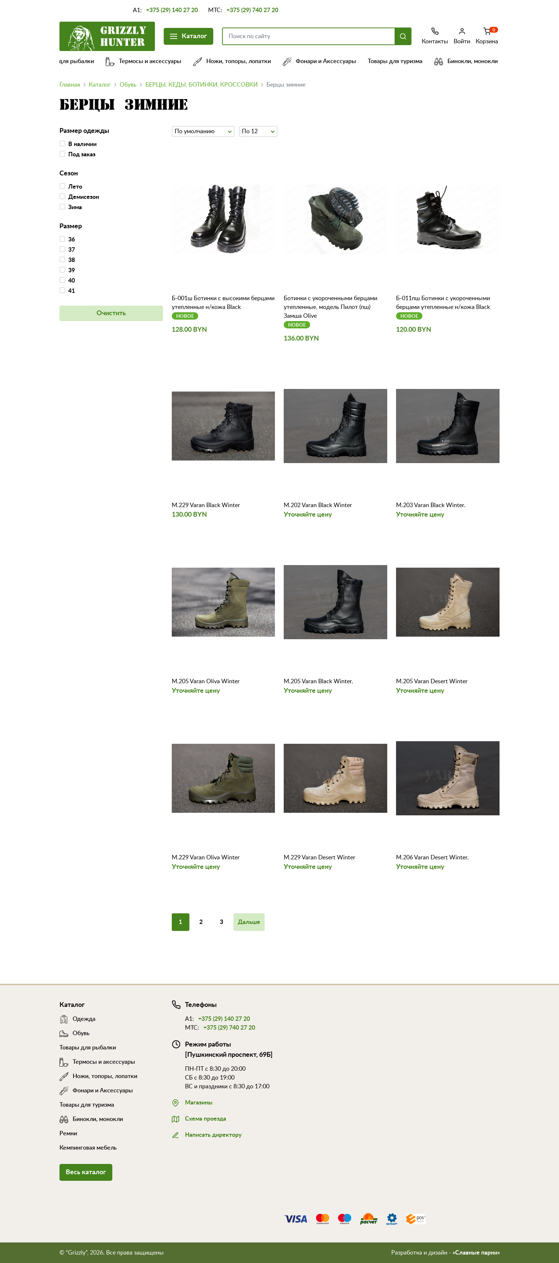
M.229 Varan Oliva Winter (206, 857)
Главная (69, 85)
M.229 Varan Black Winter (206, 505)
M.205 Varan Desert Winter (432, 681)
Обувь (128, 85)
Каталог (188, 35)
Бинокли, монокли (472, 61)
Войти (462, 35)
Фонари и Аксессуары (325, 61)
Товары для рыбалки (71, 61)
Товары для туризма (401, 61)
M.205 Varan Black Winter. (318, 681)
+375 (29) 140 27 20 (172, 10)
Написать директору (207, 1134)
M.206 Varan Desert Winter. (432, 857)
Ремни (68, 1133)
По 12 (258, 130)
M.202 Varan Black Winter (318, 505)
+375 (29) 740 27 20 (252, 10)
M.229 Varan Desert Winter (319, 857)
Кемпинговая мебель (88, 1148)
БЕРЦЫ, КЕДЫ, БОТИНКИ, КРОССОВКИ (201, 85)
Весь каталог (86, 1172)
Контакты (435, 35)
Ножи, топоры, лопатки (238, 61)
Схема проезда (199, 1118)
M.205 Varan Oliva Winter (206, 681)
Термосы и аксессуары (149, 61)
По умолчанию (203, 130)
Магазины (192, 1102)
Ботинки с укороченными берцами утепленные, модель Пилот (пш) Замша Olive (330, 307)
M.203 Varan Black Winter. (430, 505)
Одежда (77, 1019)
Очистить (111, 313)
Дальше (249, 922)
